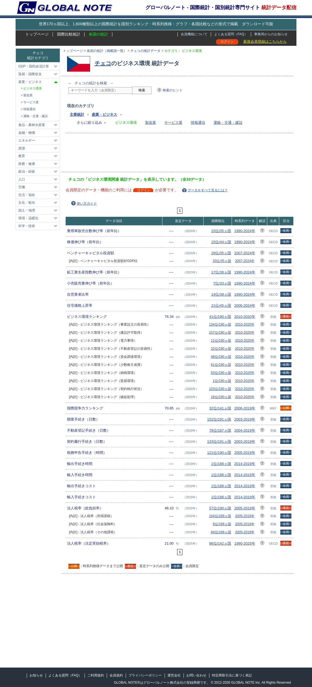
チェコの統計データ (145, 51)
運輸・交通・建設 (228, 122)
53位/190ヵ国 (221, 373)
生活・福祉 (26, 195)
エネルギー (26, 140)
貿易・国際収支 (30, 74)
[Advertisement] (169, 154)
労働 (21, 187)
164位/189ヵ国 (220, 516)
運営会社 (174, 675)
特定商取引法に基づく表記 (232, 675)
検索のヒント (173, 90)
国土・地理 (26, 210)
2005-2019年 (244, 453)
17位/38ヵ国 (221, 272)
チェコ (103, 63)
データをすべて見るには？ (208, 190)
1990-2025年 (244, 543)
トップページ (37, 34)
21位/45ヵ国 (221, 305)
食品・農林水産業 (31, 125)
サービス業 (173, 122)
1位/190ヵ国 (222, 381)
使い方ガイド (87, 203)
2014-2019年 (244, 464)
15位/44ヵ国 (221, 242)
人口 (21, 179)
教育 (21, 156)
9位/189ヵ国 (222, 524)
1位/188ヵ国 (221, 464)
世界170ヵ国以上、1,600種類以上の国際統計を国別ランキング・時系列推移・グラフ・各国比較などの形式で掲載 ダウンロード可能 (156, 24)
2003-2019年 (244, 419)
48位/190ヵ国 (221, 357)
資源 (21, 148)
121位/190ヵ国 (219, 453)
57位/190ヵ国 (220, 508)
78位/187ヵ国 (220, 430)
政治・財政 (26, 171)
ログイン (227, 42)
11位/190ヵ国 (221, 341)
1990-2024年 (244, 231)
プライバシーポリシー (145, 675)
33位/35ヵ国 (222, 261)
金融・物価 (26, 133)
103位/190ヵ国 (220, 389)
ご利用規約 (95, 675)
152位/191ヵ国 (219, 419)
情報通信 (198, 122)
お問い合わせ (196, 675)
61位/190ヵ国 (221, 365)
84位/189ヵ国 (221, 532)
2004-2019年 (244, 430)
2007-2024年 (244, 253)
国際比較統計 (68, 34)
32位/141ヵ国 (220, 408)
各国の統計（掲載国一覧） (107, 51)
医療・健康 (26, 164)
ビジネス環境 (32, 88)
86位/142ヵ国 (220, 543)
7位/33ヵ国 (222, 283)
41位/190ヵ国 (220, 316)
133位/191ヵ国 (219, 441)
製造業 (150, 122)
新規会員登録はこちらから (265, 41)
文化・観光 (26, 203)
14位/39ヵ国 (221, 294)
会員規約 (116, 675)
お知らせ (36, 675)
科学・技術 (26, 226)
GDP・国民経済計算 (33, 66)
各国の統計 (98, 34)
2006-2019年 (244, 408)
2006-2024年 (244, 305)
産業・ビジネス (104, 114)
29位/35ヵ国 (221, 253)
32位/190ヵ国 (221, 349)
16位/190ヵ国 (221, 397)
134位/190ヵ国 (220, 324)
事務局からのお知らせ (271, 34)
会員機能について (194, 34)
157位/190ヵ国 (220, 332)
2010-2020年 (244, 316)
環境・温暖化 (28, 218)
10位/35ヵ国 (221, 231)
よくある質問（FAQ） (230, 34)
